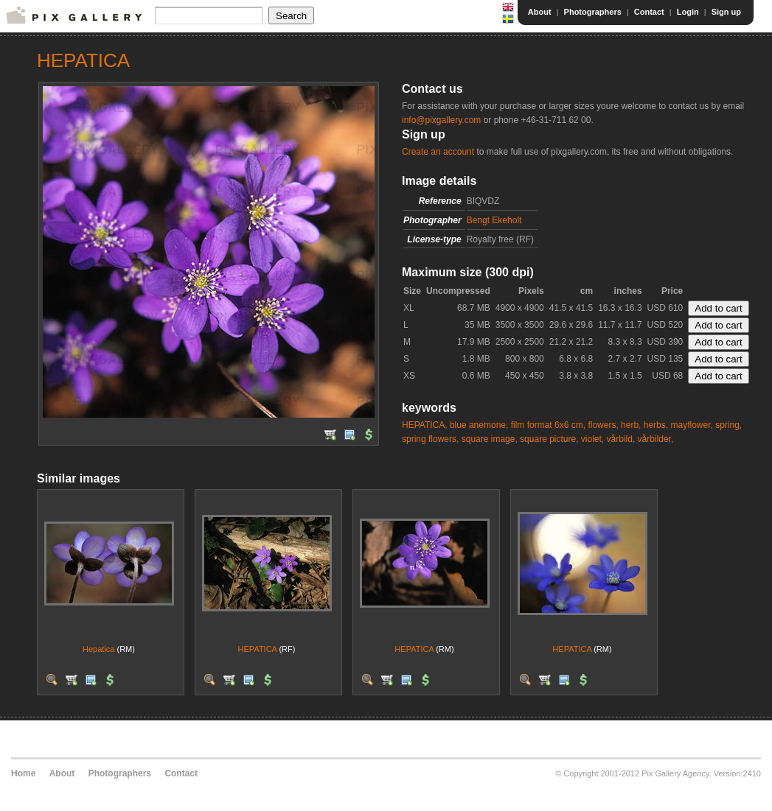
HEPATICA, (425, 425)
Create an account (438, 152)
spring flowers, (430, 439)
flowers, (603, 425)
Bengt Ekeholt (494, 220)
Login (688, 11)
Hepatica (98, 649)
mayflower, (691, 425)
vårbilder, (656, 439)
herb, (631, 425)
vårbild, (621, 439)
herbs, (656, 425)
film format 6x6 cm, (548, 425)
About (540, 11)
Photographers (593, 11)
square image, (490, 439)
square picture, (549, 439)
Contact (649, 11)
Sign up (726, 11)
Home (23, 773)
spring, (728, 425)
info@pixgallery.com (441, 120)
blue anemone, (479, 425)
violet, (592, 439)
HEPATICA (257, 649)
